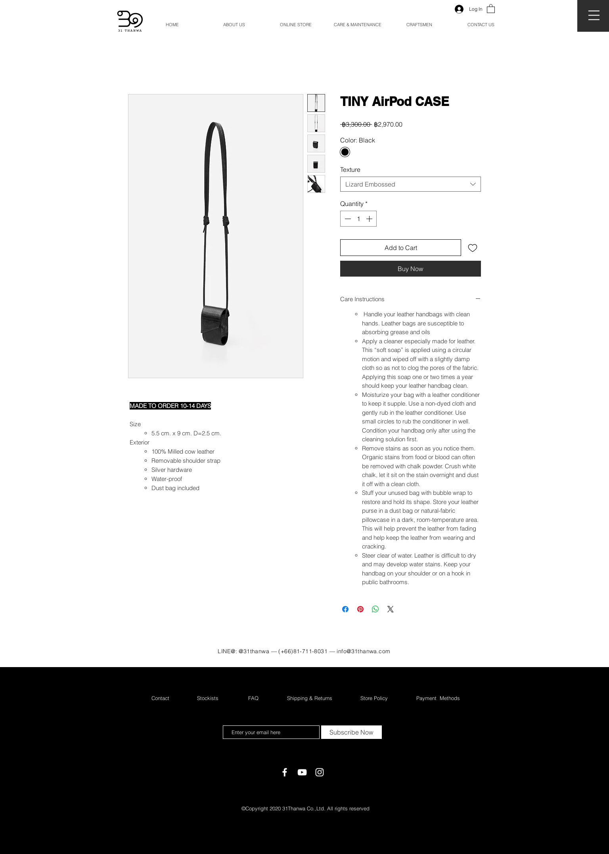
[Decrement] (346, 218)
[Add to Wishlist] (472, 247)
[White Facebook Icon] (284, 772)
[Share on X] (390, 609)
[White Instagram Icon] (319, 772)
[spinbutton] (358, 218)
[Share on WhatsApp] (375, 609)
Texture (350, 169)
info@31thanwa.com (363, 651)
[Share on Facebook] (345, 609)
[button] (593, 15)
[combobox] (410, 184)
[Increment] (369, 218)
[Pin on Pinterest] (360, 609)
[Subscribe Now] (351, 732)
